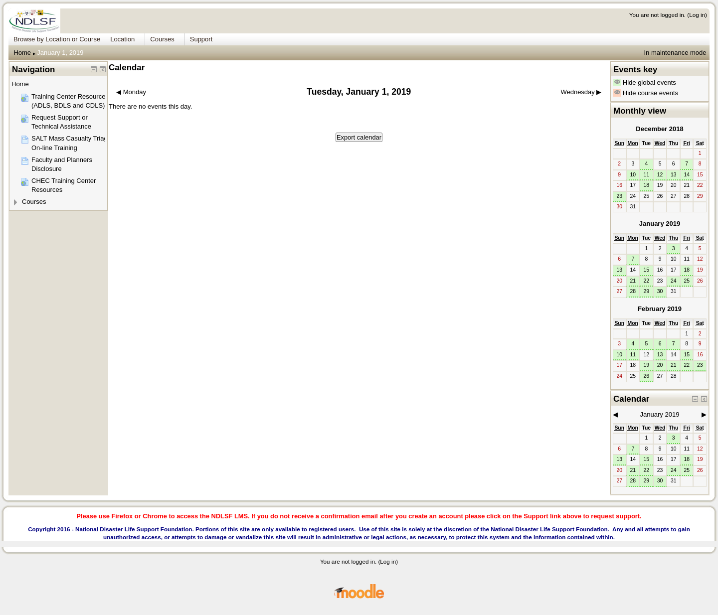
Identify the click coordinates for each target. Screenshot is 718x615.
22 (647, 281)
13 (674, 174)
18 (647, 185)
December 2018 (659, 129)
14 (687, 174)
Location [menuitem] (122, 39)
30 (660, 291)
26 (647, 376)
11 (647, 174)
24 (674, 281)
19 (647, 365)
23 (619, 196)
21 (633, 281)
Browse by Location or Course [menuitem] (56, 39)
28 (633, 291)
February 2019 (660, 308)
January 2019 (659, 223)
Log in (697, 14)
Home (22, 52)
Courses (34, 201)
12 (660, 174)
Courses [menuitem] (162, 39)
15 (647, 270)
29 (647, 291)
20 (660, 365)
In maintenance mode (675, 52)
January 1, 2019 (60, 52)
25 (687, 281)
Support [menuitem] (201, 39)
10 (633, 174)
